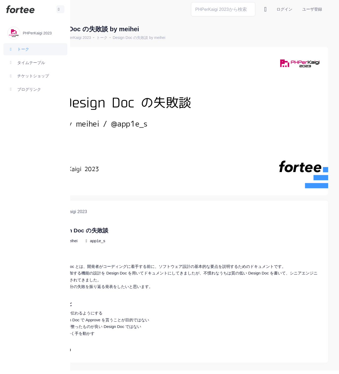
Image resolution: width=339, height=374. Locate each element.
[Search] (223, 9)
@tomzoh (173, 366)
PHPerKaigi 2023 (113, 37)
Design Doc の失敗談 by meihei (175, 37)
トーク (138, 37)
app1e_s (134, 221)
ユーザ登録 (312, 9)
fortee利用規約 (266, 366)
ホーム (87, 37)
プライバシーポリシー (307, 366)
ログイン (284, 9)
